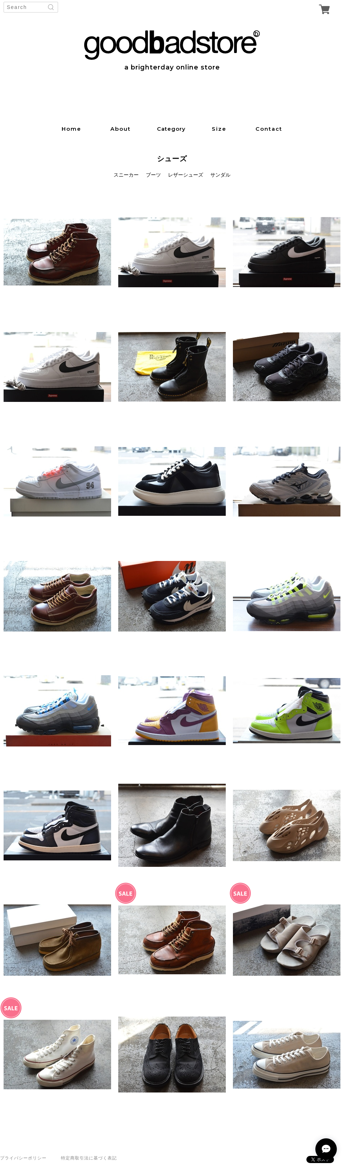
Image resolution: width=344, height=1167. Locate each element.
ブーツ (153, 175)
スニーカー (126, 175)
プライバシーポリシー (23, 1158)
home (71, 128)
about (120, 128)
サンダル (220, 175)
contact (268, 128)
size (219, 128)
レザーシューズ (185, 175)
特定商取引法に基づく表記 (89, 1158)
